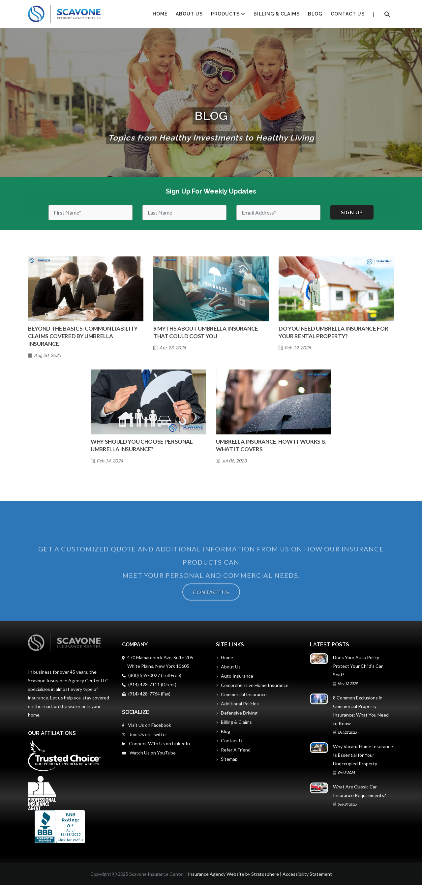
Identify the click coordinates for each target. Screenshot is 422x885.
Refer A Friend (233, 749)
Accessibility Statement (307, 874)
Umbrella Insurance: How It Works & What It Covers (270, 445)
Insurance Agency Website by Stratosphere (233, 874)
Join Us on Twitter (144, 734)
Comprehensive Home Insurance (252, 685)
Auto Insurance (234, 676)
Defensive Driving (236, 713)
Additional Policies (237, 703)
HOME (160, 13)
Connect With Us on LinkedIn (156, 743)
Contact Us (348, 13)
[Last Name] (184, 212)
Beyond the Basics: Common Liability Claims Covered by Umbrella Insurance (83, 336)
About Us (189, 13)
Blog (315, 13)
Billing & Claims (277, 13)
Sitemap (227, 759)
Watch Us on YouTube (149, 752)
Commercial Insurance (241, 694)
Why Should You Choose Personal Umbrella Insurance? (142, 445)
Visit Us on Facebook (146, 725)
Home (224, 657)
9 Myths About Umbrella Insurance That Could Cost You (205, 332)
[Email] (278, 212)
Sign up (352, 212)
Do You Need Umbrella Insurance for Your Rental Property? (333, 332)
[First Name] (90, 212)
